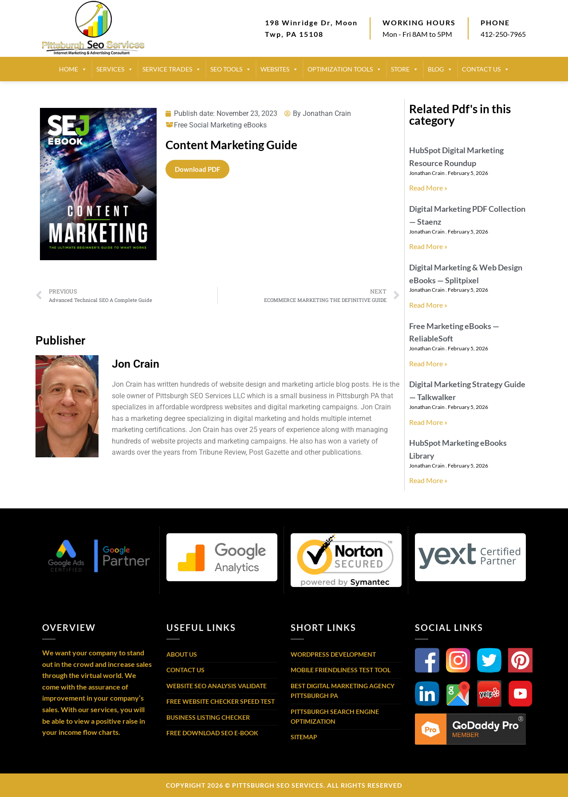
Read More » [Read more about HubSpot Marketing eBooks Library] (428, 480)
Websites (279, 69)
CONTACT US (485, 69)
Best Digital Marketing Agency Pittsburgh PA (342, 690)
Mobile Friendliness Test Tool (340, 670)
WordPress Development (333, 654)
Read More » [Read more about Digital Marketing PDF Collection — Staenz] (428, 246)
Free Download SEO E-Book (212, 733)
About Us (181, 654)
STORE (404, 69)
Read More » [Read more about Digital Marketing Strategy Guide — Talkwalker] (428, 422)
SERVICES (114, 69)
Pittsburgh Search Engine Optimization (335, 716)
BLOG (440, 69)
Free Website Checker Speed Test (220, 701)
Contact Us (185, 670)
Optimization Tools (345, 69)
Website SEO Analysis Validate (216, 686)
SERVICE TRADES (171, 69)
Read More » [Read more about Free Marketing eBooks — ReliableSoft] (428, 363)
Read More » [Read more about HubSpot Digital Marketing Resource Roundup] (428, 187)
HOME (73, 69)
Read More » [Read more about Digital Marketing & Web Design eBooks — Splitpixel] (428, 305)
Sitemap (304, 737)
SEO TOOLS (230, 69)
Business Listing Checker (208, 717)
